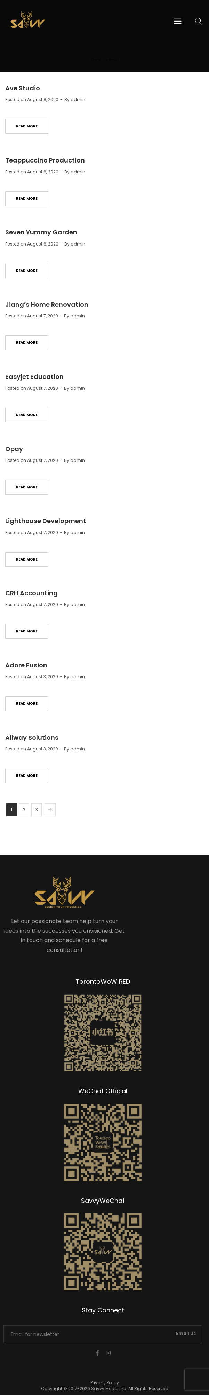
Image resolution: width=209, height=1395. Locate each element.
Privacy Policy (104, 1383)
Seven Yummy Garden (41, 232)
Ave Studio (22, 88)
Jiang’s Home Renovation (46, 304)
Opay (14, 449)
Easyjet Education (34, 376)
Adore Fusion (26, 665)
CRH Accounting (31, 593)
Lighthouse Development (45, 520)
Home (96, 60)
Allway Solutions (31, 737)
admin (78, 99)
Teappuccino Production (45, 160)
